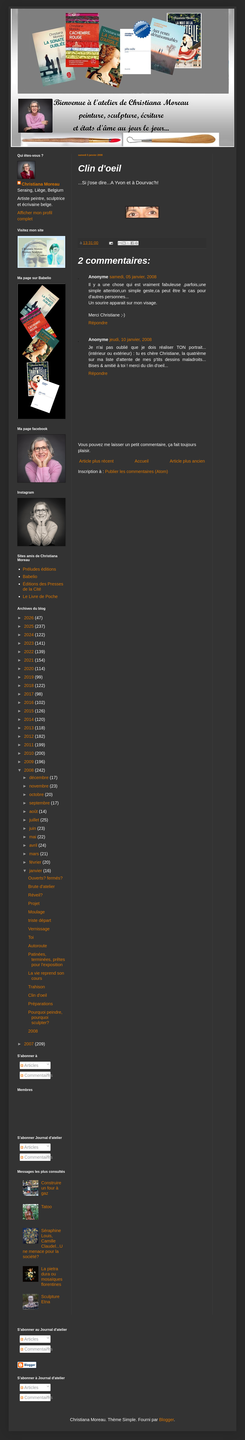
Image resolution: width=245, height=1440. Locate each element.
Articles (29, 1065)
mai (33, 836)
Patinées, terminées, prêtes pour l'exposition (46, 959)
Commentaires (37, 1075)
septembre (40, 803)
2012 (29, 736)
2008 (29, 770)
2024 (29, 634)
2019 (29, 677)
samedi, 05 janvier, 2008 (133, 276)
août (34, 811)
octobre (37, 794)
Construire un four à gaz (51, 1188)
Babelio (30, 576)
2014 (29, 719)
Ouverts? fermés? (45, 878)
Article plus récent (96, 461)
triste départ (39, 920)
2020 (29, 668)
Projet (33, 903)
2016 (29, 702)
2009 (29, 761)
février (35, 862)
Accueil (142, 461)
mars (34, 853)
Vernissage (39, 928)
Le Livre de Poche (40, 596)
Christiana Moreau (40, 184)
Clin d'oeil (37, 995)
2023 (29, 643)
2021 (29, 660)
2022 (29, 651)
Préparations (40, 1003)
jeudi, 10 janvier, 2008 (130, 339)
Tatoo (46, 1206)
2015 (29, 710)
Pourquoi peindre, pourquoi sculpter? (45, 1017)
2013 (29, 727)
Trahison (36, 986)
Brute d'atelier (41, 886)
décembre (39, 777)
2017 (29, 694)
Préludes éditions (39, 569)
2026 (29, 617)
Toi (31, 937)
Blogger (166, 1419)
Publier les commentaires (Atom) (136, 471)
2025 (29, 626)
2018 (29, 685)
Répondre (98, 322)
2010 (29, 753)
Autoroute (37, 945)
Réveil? (35, 895)
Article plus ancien (187, 461)
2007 (29, 1043)
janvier (36, 870)
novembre (39, 786)
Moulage (36, 911)
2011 (29, 744)
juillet (34, 819)
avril (33, 845)
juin (33, 828)
